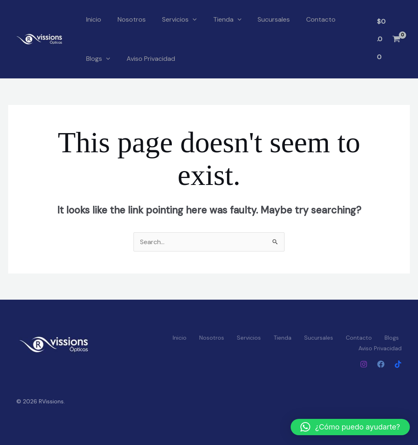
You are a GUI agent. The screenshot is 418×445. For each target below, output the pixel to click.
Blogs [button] (98, 58)
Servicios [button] (179, 19)
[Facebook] (381, 364)
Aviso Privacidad (151, 58)
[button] (193, 19)
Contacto (321, 19)
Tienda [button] (227, 19)
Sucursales (274, 19)
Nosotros (132, 19)
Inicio (93, 19)
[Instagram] (363, 364)
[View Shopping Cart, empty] (388, 39)
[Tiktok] (398, 364)
